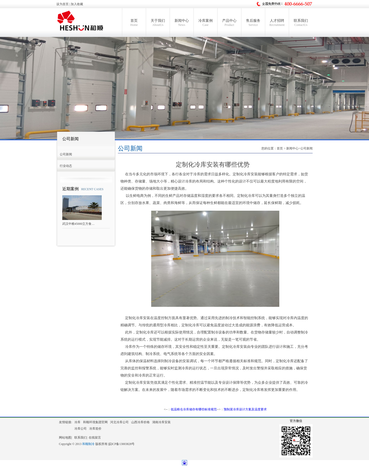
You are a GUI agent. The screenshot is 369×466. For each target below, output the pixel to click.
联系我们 (301, 23)
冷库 (77, 422)
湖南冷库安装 (161, 422)
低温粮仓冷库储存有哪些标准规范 (194, 409)
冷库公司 (80, 428)
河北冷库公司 (119, 422)
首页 (134, 23)
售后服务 (253, 23)
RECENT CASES (92, 189)
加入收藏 (77, 4)
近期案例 (70, 189)
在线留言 (95, 437)
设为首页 (62, 4)
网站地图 (65, 437)
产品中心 (229, 23)
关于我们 (158, 23)
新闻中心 (181, 23)
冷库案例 (205, 23)
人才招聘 (277, 23)
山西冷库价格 (140, 422)
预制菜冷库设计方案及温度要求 (245, 409)
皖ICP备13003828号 (121, 444)
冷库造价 (95, 428)
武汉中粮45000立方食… (78, 224)
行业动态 (66, 166)
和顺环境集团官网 (95, 422)
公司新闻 (70, 139)
